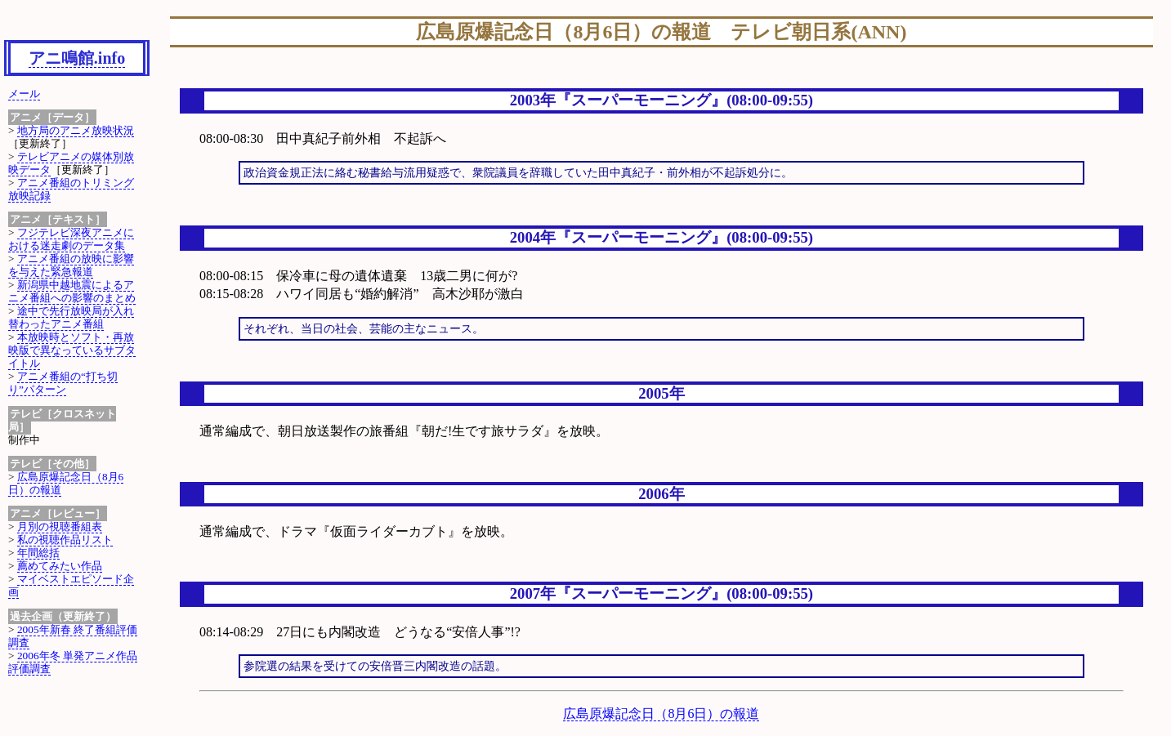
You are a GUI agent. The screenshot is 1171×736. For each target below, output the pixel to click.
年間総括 (38, 552)
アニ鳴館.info (77, 58)
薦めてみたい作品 (59, 566)
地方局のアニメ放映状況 (75, 130)
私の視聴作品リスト (65, 539)
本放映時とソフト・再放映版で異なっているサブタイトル (72, 350)
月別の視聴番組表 (59, 526)
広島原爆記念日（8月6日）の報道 (661, 713)
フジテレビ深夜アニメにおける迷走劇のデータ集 (71, 239)
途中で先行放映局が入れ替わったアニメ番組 (71, 317)
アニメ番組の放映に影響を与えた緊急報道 (71, 265)
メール (24, 93)
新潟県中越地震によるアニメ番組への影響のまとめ (72, 291)
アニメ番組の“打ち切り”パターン (63, 382)
